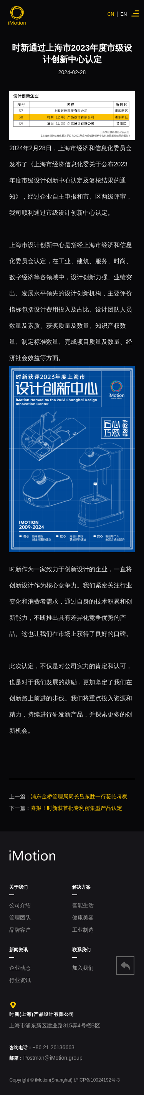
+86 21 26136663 (41, 1047)
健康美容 (83, 917)
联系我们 (81, 949)
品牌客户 (20, 930)
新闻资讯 (18, 949)
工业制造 (83, 930)
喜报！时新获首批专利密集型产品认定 (76, 808)
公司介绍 (20, 905)
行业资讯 (20, 980)
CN (112, 14)
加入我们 (83, 968)
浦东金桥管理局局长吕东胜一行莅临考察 (79, 796)
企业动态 (20, 968)
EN (124, 14)
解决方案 (81, 887)
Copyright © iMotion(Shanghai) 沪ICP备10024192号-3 (64, 1080)
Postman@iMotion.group (45, 1058)
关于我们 (18, 887)
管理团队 (20, 917)
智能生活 (83, 905)
